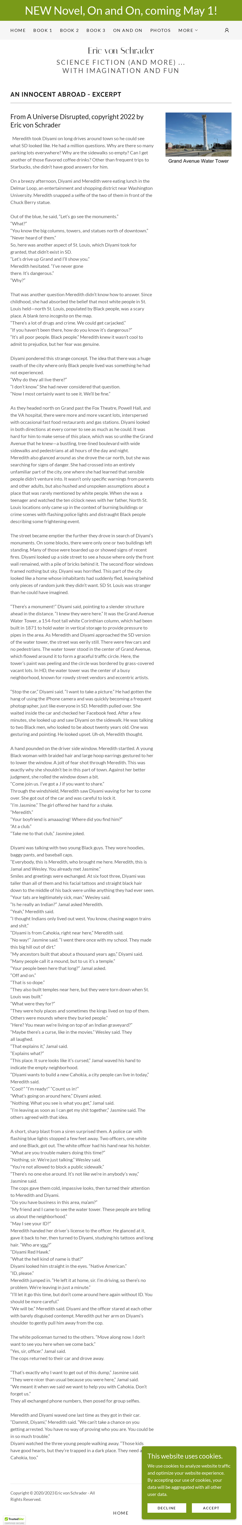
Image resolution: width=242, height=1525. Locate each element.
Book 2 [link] (69, 30)
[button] (188, 30)
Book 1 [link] (42, 30)
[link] (121, 52)
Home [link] (18, 30)
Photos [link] (160, 30)
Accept (211, 1508)
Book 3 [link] (95, 30)
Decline (167, 1508)
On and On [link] (128, 30)
